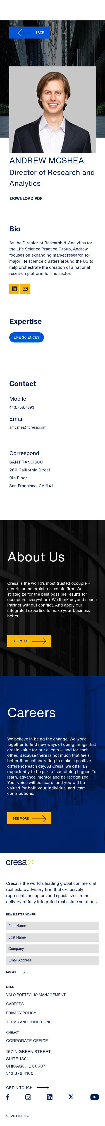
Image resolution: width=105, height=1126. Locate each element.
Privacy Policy (21, 1013)
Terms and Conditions (29, 1022)
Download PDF (26, 198)
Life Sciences (26, 337)
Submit (11, 971)
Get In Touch (27, 1087)
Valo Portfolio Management (36, 994)
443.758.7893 (21, 407)
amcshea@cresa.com (27, 427)
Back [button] (40, 32)
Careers (15, 1004)
